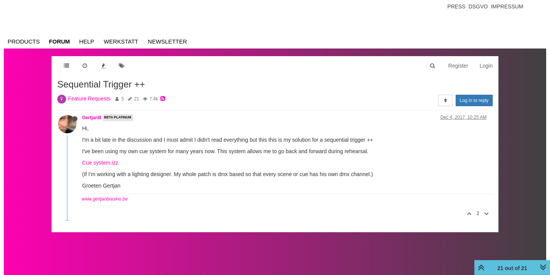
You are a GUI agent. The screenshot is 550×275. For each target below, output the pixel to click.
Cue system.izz (100, 163)
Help (86, 41)
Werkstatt (121, 41)
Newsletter (167, 41)
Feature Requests (89, 98)
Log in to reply (474, 100)
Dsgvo (478, 6)
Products (24, 41)
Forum (59, 41)
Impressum (507, 6)
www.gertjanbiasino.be (105, 199)
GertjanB (91, 117)
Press (456, 6)
